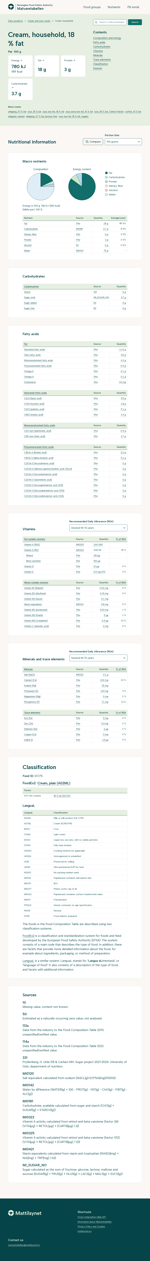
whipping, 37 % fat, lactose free (41, 116)
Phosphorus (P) (32, 701)
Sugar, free (29, 308)
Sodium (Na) (30, 685)
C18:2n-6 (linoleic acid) (35, 452)
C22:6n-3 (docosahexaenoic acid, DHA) (44, 496)
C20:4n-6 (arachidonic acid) (38, 479)
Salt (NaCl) (29, 674)
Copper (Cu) (30, 734)
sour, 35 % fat (34, 111)
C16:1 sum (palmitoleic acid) (37, 430)
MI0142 (80, 250)
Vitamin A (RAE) (32, 544)
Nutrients (114, 7)
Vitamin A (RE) (31, 550)
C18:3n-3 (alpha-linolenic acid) (38, 458)
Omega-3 (28, 371)
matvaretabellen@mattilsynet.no (24, 1245)
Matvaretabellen (30, 8)
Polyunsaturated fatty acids (38, 365)
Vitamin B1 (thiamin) (33, 588)
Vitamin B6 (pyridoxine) (35, 609)
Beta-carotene (33, 561)
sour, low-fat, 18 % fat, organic (74, 116)
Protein (27, 239)
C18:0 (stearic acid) (33, 414)
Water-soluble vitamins (36, 582)
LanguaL (28, 960)
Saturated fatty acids (34, 349)
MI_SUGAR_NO (101, 297)
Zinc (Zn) (28, 723)
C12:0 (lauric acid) (33, 398)
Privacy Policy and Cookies (91, 1226)
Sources (97, 68)
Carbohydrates (101, 46)
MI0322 (80, 550)
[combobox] (110, 22)
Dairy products (15, 21)
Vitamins (98, 50)
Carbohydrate (31, 228)
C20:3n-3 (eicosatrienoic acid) (39, 463)
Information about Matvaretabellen (95, 1221)
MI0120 (79, 674)
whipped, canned (16, 116)
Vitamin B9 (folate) (33, 615)
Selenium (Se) (30, 729)
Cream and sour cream (39, 21)
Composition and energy (107, 37)
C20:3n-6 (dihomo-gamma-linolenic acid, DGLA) (48, 468)
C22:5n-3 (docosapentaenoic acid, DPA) (44, 490)
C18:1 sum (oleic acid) (34, 436)
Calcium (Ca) (30, 680)
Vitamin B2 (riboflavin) (35, 593)
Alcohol (27, 245)
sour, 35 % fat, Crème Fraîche (109, 111)
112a (78, 561)
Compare (93, 141)
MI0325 (80, 544)
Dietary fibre (30, 234)
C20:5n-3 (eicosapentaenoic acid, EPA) (43, 485)
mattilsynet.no (85, 1231)
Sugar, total (29, 297)
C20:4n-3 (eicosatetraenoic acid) (40, 474)
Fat (25, 223)
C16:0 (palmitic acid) (34, 409)
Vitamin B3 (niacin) (33, 598)
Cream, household (64, 21)
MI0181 (79, 228)
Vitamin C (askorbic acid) (36, 626)
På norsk (133, 7)
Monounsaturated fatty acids (38, 360)
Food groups (92, 7)
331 (95, 292)
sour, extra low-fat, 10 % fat (79, 111)
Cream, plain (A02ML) (53, 783)
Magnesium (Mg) (32, 696)
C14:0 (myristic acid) (34, 403)
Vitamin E (28, 571)
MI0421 (80, 604)
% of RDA (121, 539)
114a (78, 223)
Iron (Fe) (28, 718)
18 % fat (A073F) (62, 795)
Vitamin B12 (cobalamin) (36, 620)
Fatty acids (99, 42)
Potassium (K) (31, 691)
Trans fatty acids (32, 355)
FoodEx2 (28, 935)
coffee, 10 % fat (133, 111)
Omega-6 (29, 376)
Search (135, 22)
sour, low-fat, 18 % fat (53, 111)
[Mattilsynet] (25, 1213)
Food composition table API (92, 1217)
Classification (100, 63)
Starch (27, 292)
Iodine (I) (28, 739)
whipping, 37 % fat (17, 111)
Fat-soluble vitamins (34, 539)
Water (27, 250)
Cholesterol (30, 382)
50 (77, 245)
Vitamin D (29, 566)
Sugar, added (30, 302)
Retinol (29, 555)
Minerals (98, 55)
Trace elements (102, 59)
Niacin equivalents (33, 604)
